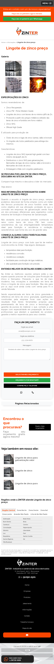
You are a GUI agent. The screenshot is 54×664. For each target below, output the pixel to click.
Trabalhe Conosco (27, 622)
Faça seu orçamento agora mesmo (27, 14)
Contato (27, 616)
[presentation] (19, 366)
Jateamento (27, 603)
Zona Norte (22, 510)
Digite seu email (27, 327)
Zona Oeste (33, 510)
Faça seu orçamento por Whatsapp (27, 19)
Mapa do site (27, 628)
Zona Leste (7, 514)
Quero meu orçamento (39, 427)
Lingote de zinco (23, 470)
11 (27, 577)
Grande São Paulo (21, 514)
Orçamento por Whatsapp (27, 380)
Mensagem (27, 345)
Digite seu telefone (27, 336)
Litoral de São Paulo (39, 514)
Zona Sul (44, 510)
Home (27, 585)
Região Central (8, 510)
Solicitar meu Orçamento (27, 374)
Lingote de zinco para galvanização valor (26, 459)
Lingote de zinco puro (26, 483)
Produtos (27, 597)
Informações (27, 610)
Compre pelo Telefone (27, 386)
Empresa (27, 591)
